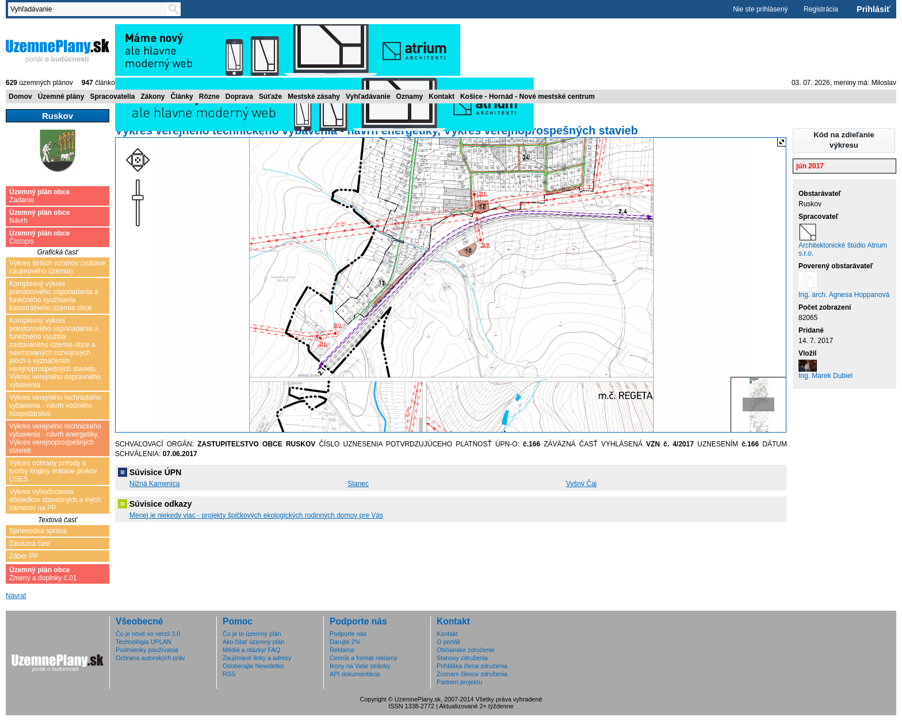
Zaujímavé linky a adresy (257, 657)
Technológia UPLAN (143, 641)
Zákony (152, 96)
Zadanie (39, 196)
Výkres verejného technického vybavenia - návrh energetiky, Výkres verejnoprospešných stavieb (55, 438)
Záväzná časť (30, 543)
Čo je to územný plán (252, 633)
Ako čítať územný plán (253, 641)
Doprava (239, 96)
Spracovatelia (112, 96)
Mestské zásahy (314, 96)
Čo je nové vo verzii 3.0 (148, 633)
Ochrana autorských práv (150, 657)
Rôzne (209, 96)
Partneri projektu (459, 681)
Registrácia (821, 9)
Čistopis (39, 237)
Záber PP (24, 556)
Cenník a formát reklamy (364, 657)
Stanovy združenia (462, 657)
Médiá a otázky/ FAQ (251, 649)
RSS (229, 673)
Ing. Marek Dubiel (825, 376)
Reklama (342, 649)
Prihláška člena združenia (472, 665)
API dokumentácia (355, 673)
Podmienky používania (147, 649)
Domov (20, 96)
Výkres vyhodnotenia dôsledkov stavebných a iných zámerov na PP (55, 500)
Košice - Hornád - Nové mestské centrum (527, 96)
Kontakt (441, 96)
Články (181, 96)
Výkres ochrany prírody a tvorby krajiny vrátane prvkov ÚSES (53, 471)
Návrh (39, 217)
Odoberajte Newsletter (253, 665)
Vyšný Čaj (581, 484)
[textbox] (89, 9)
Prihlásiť (873, 9)
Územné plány (61, 96)
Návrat (16, 596)
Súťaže (270, 96)
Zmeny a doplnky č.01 (43, 574)
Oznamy (409, 96)
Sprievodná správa (38, 531)
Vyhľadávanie (368, 96)
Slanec (358, 484)
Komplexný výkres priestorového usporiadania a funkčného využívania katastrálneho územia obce (53, 296)
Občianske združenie (466, 649)
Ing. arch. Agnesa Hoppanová (843, 295)
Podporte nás (348, 633)
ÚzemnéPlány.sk (57, 50)
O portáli (448, 641)
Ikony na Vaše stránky (360, 665)
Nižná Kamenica (154, 484)
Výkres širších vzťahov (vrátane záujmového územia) (57, 267)
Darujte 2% (345, 641)
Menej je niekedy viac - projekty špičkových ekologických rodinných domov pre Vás (256, 515)
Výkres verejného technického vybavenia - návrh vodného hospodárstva (55, 406)
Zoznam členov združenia (472, 673)
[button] (844, 140)
